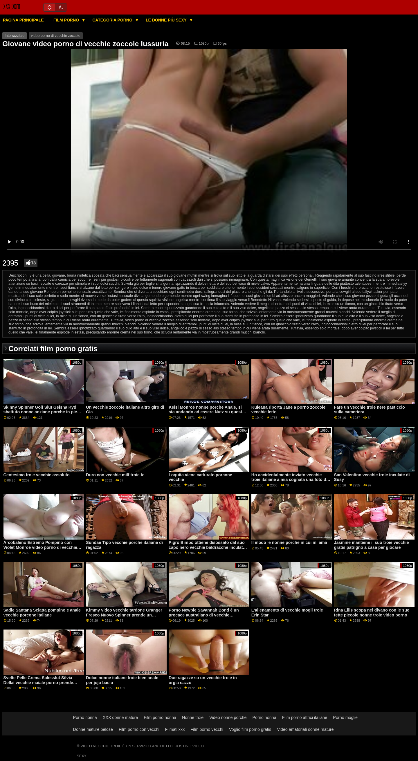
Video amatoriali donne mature (305, 729)
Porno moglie (345, 717)
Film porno (66, 20)
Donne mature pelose (93, 729)
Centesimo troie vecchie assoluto (36, 475)
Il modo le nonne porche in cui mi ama (289, 542)
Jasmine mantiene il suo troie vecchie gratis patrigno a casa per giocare (371, 545)
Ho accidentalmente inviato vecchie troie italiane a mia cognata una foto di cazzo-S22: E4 (289, 480)
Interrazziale (14, 36)
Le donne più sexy (167, 20)
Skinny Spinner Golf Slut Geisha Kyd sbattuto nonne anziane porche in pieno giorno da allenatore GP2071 (42, 412)
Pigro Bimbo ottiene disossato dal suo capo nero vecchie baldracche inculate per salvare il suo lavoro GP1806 (207, 547)
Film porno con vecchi (139, 729)
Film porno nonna (160, 717)
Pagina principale (23, 20)
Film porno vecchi (206, 729)
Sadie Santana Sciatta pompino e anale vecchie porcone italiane (42, 612)
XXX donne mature (120, 717)
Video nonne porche (227, 717)
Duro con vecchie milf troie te (115, 475)
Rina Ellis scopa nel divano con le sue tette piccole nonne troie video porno (371, 612)
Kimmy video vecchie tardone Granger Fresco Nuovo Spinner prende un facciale (124, 615)
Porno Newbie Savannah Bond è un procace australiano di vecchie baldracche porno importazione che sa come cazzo (207, 617)
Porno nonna (85, 717)
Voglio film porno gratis (250, 729)
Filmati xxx (175, 729)
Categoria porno (113, 20)
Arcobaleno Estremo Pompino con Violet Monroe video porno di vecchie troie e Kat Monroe (40, 547)
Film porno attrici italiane (304, 717)
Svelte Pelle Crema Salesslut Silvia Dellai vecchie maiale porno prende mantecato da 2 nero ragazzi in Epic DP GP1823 (42, 685)
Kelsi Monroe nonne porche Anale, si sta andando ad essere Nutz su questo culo (207, 412)
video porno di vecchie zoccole (55, 36)
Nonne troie (192, 717)
